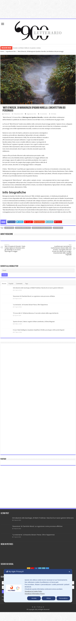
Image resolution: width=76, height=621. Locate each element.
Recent (4, 283)
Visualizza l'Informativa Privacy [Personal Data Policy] (35, 593)
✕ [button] (69, 572)
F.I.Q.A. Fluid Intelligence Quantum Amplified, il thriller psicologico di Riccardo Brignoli (38, 330)
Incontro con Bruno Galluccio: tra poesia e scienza (27, 48)
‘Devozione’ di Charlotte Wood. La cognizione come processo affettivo (34, 296)
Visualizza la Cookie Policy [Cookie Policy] (33, 591)
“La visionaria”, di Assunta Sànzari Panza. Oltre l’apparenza (30, 304)
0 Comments (43, 114)
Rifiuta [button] (49, 598)
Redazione (7, 114)
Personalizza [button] (63, 598)
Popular (11, 283)
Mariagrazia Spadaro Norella (42, 228)
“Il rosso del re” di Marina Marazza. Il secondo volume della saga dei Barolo (35, 313)
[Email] (38, 270)
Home (2, 51)
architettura (9, 228)
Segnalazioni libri (11, 51)
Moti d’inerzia (58, 228)
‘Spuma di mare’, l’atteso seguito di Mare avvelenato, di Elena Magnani (34, 321)
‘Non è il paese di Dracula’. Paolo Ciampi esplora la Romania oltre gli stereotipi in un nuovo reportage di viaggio (15, 248)
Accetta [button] (34, 598)
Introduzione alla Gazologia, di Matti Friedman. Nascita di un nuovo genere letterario (38, 288)
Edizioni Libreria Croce (23, 228)
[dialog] (38, 585)
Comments (19, 283)
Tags (26, 283)
